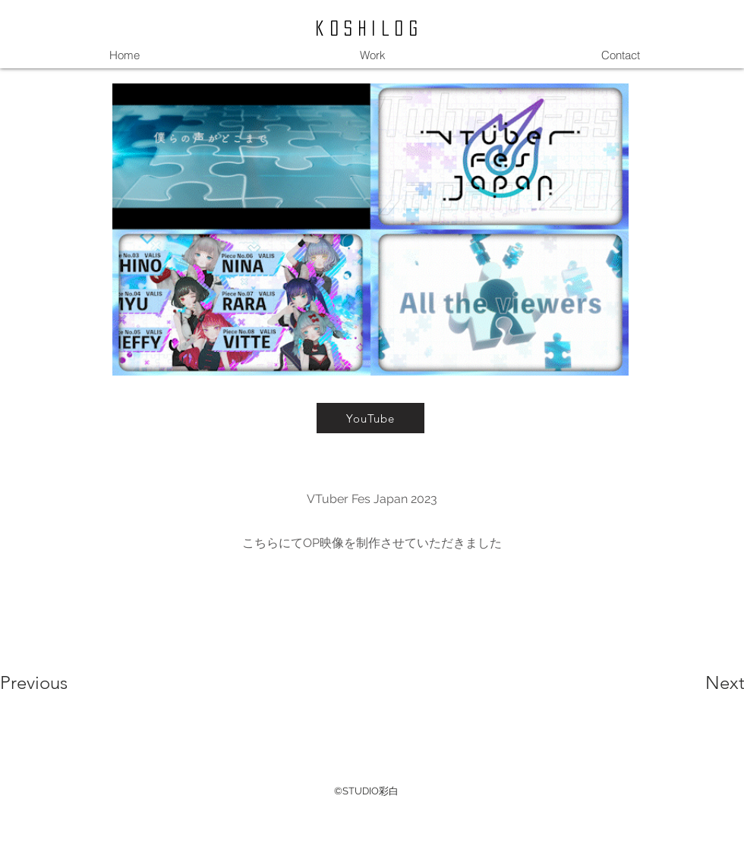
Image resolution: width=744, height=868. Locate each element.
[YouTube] (370, 418)
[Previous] (54, 683)
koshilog (369, 28)
